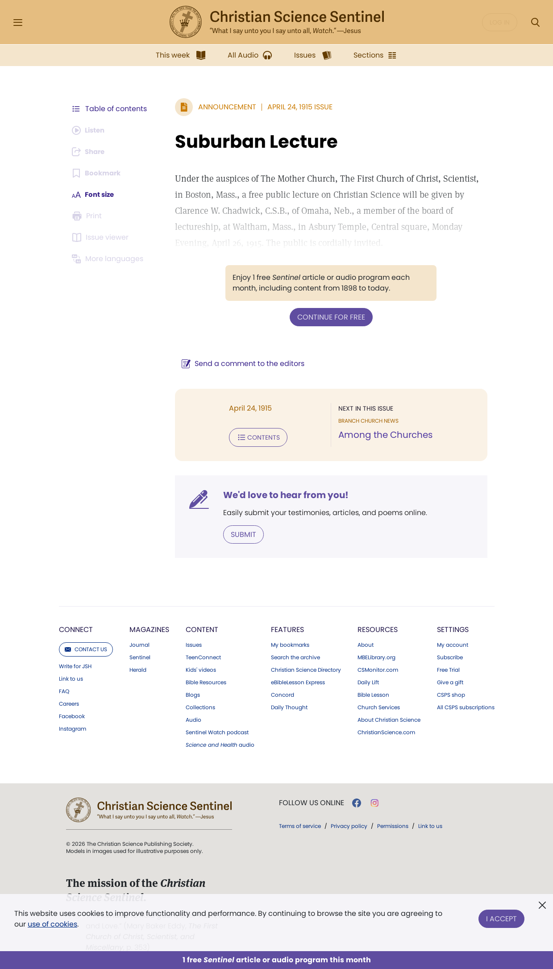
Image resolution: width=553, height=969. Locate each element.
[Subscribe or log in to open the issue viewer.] (101, 237)
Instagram (72, 727)
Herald (137, 668)
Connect (76, 628)
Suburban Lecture (251, 141)
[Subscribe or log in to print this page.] (88, 216)
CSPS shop (451, 693)
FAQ (64, 689)
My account (452, 643)
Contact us (86, 647)
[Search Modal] (535, 22)
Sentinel (139, 655)
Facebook (72, 714)
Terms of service (300, 824)
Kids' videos (201, 668)
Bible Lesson (373, 693)
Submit (239, 533)
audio (220, 743)
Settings (453, 628)
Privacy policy (349, 824)
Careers (69, 702)
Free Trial (448, 668)
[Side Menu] (18, 22)
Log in (500, 22)
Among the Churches (383, 434)
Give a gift (450, 680)
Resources (378, 628)
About (366, 643)
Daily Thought (289, 705)
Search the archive (295, 655)
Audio (193, 718)
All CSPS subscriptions (466, 705)
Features (287, 628)
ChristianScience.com (386, 730)
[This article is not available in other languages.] (109, 259)
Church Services (379, 705)
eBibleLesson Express (298, 680)
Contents (253, 436)
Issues (194, 643)
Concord (282, 693)
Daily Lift (368, 680)
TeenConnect (203, 655)
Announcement (223, 107)
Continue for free (329, 317)
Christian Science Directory (306, 668)
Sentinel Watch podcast (217, 730)
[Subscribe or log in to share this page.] (90, 151)
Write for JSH (75, 664)
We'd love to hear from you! (281, 493)
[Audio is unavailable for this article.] (90, 130)
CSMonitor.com (378, 668)
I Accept (501, 917)
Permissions (392, 824)
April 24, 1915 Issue (295, 107)
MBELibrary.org (376, 655)
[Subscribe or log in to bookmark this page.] (98, 173)
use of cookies (52, 924)
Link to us (71, 677)
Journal (139, 643)
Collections (200, 705)
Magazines (149, 628)
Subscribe (450, 655)
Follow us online (311, 801)
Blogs (193, 693)
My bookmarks (290, 643)
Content (202, 628)
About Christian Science (389, 718)
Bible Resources (206, 680)
